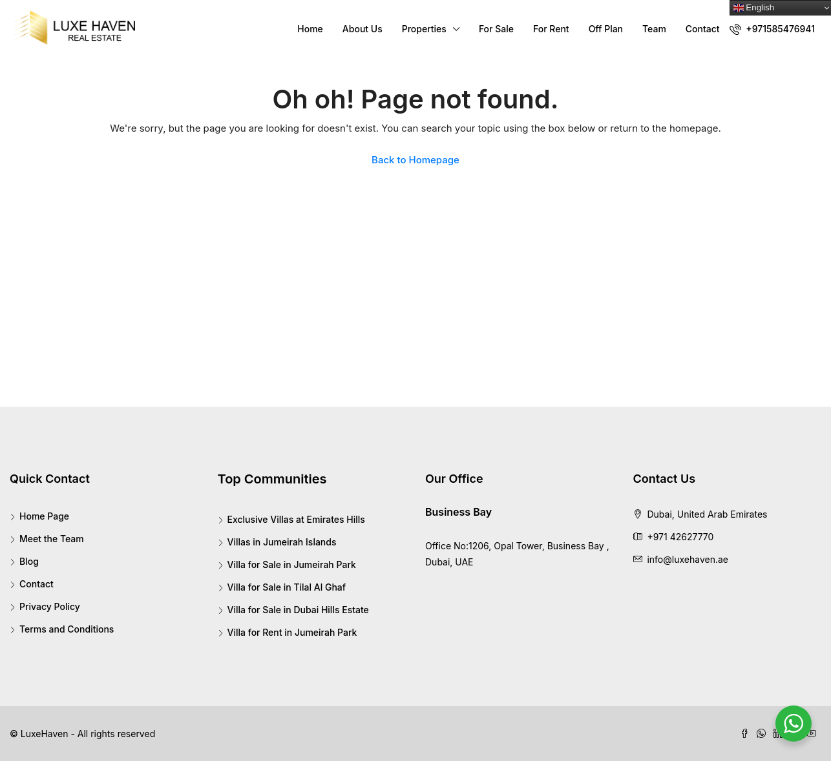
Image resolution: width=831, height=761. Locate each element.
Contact (703, 28)
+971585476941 (772, 29)
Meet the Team (51, 538)
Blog (29, 561)
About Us (362, 28)
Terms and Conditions (66, 629)
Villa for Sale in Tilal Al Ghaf (286, 587)
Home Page (44, 516)
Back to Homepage (415, 160)
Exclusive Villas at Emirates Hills (296, 519)
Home (310, 28)
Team (654, 28)
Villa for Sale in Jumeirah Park (291, 564)
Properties (424, 28)
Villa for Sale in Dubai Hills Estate (298, 609)
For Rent (551, 28)
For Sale (496, 28)
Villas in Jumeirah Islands (282, 541)
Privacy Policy (49, 606)
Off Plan (606, 28)
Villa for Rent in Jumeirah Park (292, 632)
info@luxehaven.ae (687, 559)
